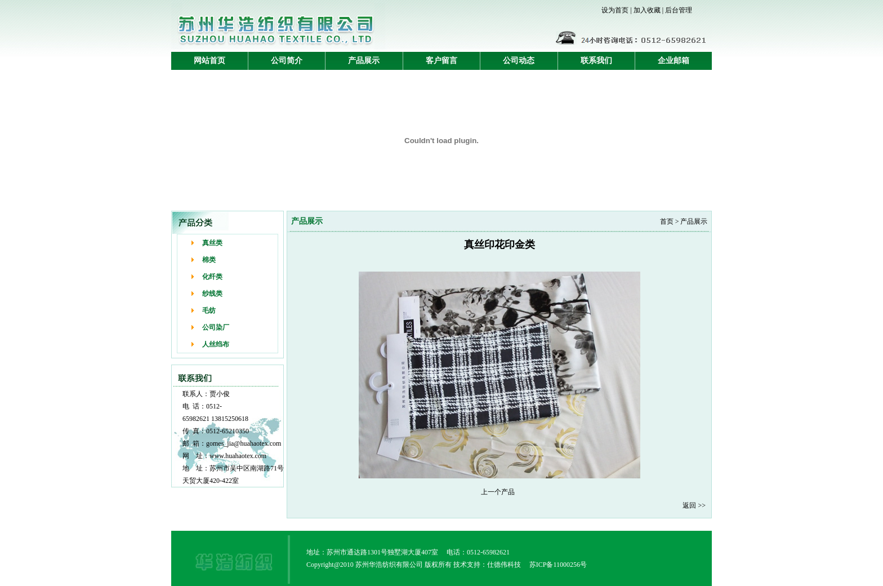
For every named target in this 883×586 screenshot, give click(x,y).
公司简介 (286, 60)
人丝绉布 (215, 344)
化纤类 (212, 277)
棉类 (209, 260)
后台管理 (678, 10)
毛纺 (209, 310)
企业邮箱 (673, 60)
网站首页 (209, 60)
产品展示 (364, 60)
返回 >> (694, 505)
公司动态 (518, 60)
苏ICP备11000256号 (558, 565)
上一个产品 (498, 492)
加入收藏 (647, 10)
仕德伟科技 (504, 565)
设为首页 (614, 10)
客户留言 (441, 60)
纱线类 (212, 294)
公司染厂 (215, 327)
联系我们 (596, 60)
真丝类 (212, 243)
